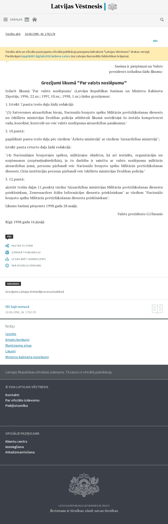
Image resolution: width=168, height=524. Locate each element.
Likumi (10, 351)
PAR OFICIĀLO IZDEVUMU (26, 265)
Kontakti (12, 395)
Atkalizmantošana (20, 452)
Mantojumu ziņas (18, 345)
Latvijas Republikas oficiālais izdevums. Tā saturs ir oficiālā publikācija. (58, 372)
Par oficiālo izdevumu (22, 400)
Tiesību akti (12, 34)
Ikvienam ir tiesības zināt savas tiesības (84, 510)
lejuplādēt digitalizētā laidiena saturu (45, 56)
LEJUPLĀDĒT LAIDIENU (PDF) (29, 259)
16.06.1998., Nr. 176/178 (40, 34)
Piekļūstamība (16, 405)
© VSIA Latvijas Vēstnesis (26, 387)
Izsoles (10, 334)
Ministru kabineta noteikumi (27, 357)
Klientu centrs (16, 441)
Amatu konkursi (17, 339)
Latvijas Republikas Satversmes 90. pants (84, 505)
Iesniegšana (14, 446)
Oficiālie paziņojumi (22, 434)
